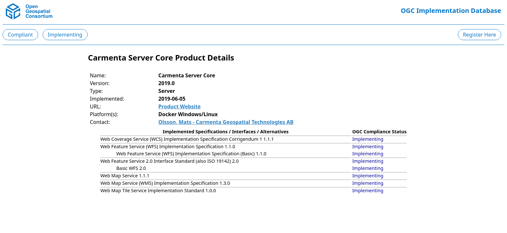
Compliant (20, 34)
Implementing (65, 34)
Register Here (479, 34)
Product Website (179, 106)
